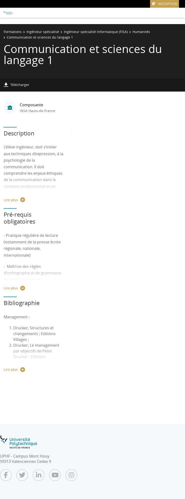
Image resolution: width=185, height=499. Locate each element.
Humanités (141, 31)
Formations (13, 31)
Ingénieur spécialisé (42, 31)
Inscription (164, 4)
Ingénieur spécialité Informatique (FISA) (96, 31)
